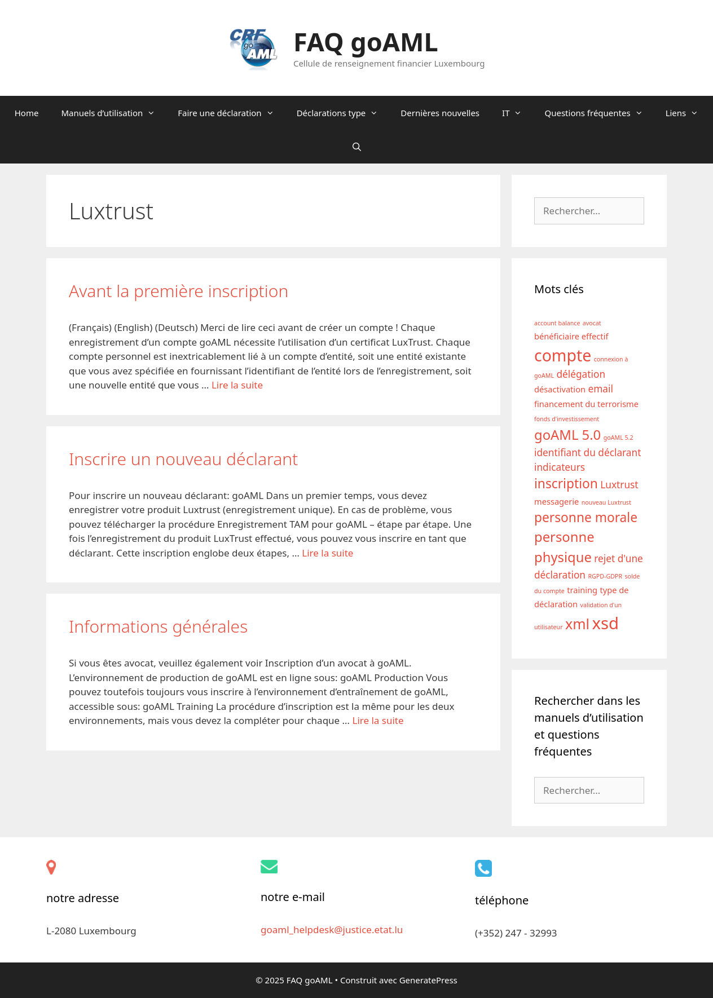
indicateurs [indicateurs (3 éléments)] (559, 467)
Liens (688, 113)
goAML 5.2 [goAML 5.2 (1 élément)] (618, 437)
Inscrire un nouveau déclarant (183, 458)
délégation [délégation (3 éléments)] (580, 374)
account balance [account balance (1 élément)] (557, 323)
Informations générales (158, 626)
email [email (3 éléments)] (600, 388)
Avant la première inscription (178, 290)
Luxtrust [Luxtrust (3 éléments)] (619, 484)
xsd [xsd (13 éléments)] (605, 623)
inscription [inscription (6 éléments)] (566, 483)
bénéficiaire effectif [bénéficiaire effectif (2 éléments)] (571, 336)
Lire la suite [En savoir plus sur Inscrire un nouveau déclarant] (327, 552)
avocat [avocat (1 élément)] (592, 323)
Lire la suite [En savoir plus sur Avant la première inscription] (237, 384)
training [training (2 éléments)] (582, 589)
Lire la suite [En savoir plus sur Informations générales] (377, 720)
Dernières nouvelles (439, 112)
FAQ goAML (365, 41)
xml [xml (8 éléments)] (577, 623)
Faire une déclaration (231, 113)
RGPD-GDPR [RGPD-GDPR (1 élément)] (605, 576)
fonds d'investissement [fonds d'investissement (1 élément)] (566, 419)
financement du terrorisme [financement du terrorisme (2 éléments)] (586, 403)
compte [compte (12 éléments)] (562, 355)
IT (517, 113)
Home (27, 112)
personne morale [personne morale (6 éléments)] (585, 517)
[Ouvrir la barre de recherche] (356, 147)
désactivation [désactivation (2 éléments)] (560, 389)
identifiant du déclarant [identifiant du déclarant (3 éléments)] (587, 452)
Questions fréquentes (599, 113)
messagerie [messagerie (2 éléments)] (556, 501)
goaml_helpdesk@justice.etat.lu (332, 929)
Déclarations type (343, 113)
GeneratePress (428, 980)
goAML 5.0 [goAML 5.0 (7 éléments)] (567, 435)
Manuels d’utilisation (113, 113)
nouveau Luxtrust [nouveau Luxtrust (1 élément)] (606, 502)
